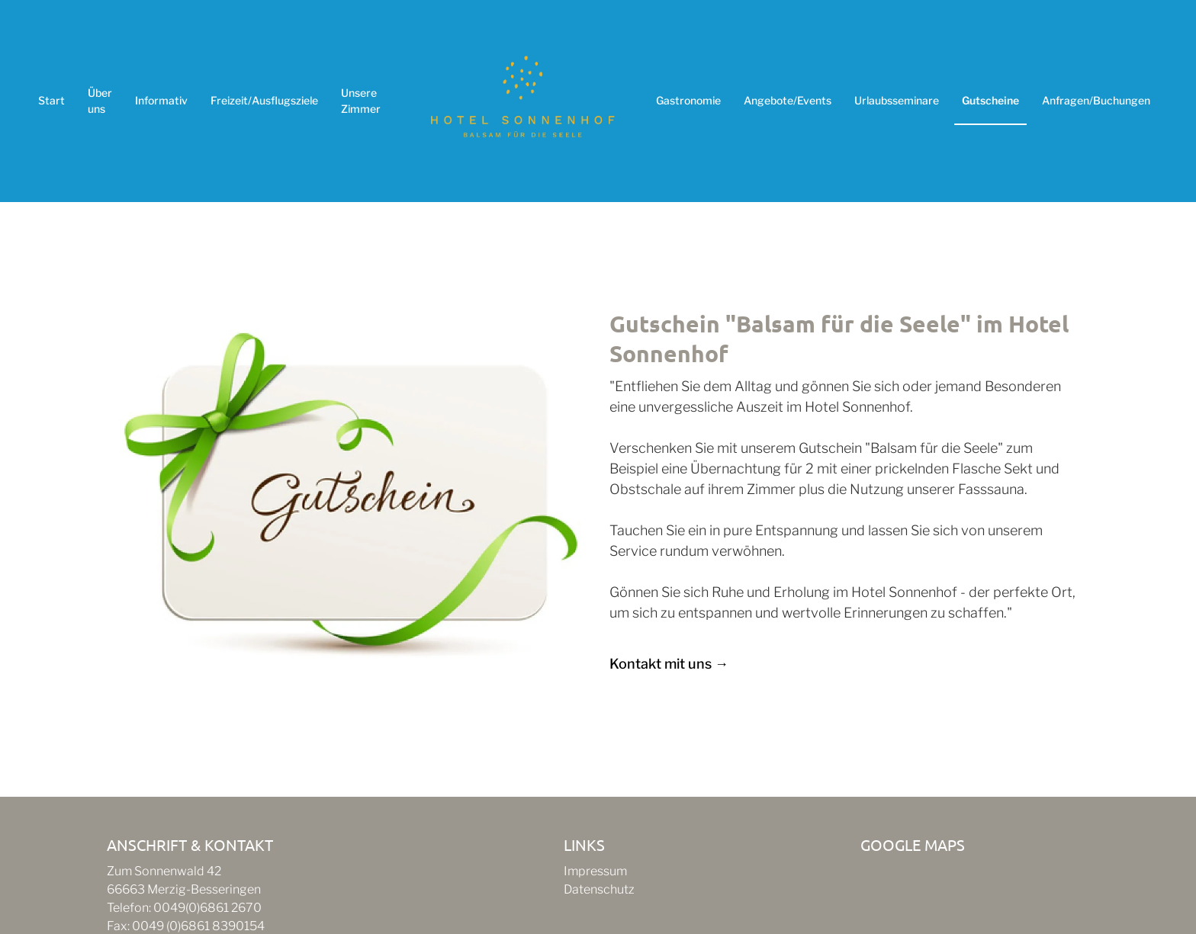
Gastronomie (688, 100)
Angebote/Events (787, 100)
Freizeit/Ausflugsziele (264, 100)
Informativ (161, 100)
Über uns (100, 100)
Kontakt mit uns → (668, 664)
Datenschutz (599, 889)
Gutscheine (990, 100)
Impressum (595, 871)
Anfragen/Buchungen (1096, 100)
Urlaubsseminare (896, 100)
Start (51, 100)
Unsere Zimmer (361, 100)
